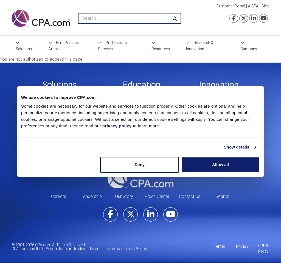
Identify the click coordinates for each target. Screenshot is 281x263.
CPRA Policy (263, 248)
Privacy (242, 246)
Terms (219, 246)
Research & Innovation (199, 45)
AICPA (253, 6)
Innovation (219, 84)
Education (142, 84)
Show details (236, 147)
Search (222, 196)
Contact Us (189, 196)
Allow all (220, 164)
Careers (58, 196)
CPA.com (140, 178)
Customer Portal (231, 6)
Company (248, 49)
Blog (265, 6)
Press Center (157, 196)
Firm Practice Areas (63, 45)
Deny (140, 164)
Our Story (124, 196)
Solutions (24, 49)
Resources (160, 49)
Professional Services (113, 45)
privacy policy (117, 126)
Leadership (91, 196)
